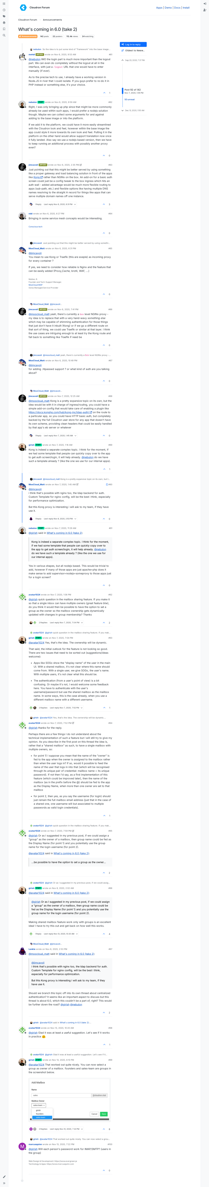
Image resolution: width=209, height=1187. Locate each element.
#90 (110, 484)
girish (31, 445)
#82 (110, 102)
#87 (110, 360)
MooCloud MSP (36, 285)
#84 (110, 213)
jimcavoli (33, 165)
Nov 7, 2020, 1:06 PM (60, 594)
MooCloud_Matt (37, 248)
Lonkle (32, 949)
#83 (110, 165)
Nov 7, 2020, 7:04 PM (62, 638)
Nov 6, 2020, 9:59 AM (65, 102)
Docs (177, 7)
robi (31, 213)
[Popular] (4, 22)
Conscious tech (35, 226)
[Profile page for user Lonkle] (22, 951)
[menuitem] (205, 3)
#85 (110, 248)
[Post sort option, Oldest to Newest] (133, 50)
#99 (110, 1060)
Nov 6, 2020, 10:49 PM (66, 360)
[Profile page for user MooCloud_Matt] (22, 250)
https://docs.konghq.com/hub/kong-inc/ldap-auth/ (60, 412)
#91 (110, 528)
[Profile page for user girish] (22, 447)
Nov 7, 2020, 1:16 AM (62, 445)
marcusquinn (35, 1144)
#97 (110, 949)
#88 (110, 396)
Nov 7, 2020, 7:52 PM (60, 723)
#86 (110, 309)
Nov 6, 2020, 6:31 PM (65, 248)
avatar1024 (34, 594)
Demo (168, 7)
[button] (4, 1176)
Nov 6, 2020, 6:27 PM (53, 213)
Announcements (28, 36)
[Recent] (4, 10)
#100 (110, 1144)
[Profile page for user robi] (22, 216)
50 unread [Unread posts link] (130, 99)
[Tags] (4, 16)
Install (186, 7)
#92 (110, 594)
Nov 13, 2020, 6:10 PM (63, 1060)
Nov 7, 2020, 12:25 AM (68, 396)
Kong (38, 177)
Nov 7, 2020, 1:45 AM (65, 484)
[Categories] (4, 3)
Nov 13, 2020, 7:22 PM (63, 1144)
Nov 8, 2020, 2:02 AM (63, 888)
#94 (110, 723)
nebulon (37, 49)
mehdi (32, 54)
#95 (110, 831)
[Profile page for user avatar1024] (22, 597)
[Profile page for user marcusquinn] (22, 1146)
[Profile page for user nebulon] (22, 104)
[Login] (205, 3)
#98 (110, 1028)
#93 (110, 638)
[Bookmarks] (4, 29)
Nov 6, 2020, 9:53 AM (65, 54)
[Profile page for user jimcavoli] (22, 167)
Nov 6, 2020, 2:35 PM (68, 165)
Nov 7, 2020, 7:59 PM (60, 831)
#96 (110, 888)
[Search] (4, 35)
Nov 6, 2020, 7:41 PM (67, 309)
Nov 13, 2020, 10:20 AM (62, 1028)
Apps (159, 7)
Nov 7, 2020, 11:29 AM (65, 528)
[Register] (205, 10)
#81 (110, 54)
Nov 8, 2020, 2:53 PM (56, 949)
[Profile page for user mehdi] (22, 56)
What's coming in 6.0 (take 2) (64, 532)
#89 (110, 445)
